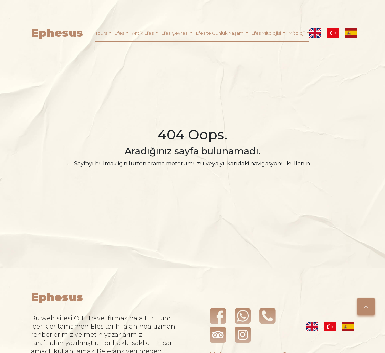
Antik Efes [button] (143, 33)
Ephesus (57, 33)
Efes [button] (120, 33)
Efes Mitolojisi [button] (266, 33)
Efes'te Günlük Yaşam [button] (220, 33)
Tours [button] (101, 33)
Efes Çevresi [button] (175, 33)
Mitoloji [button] (297, 33)
